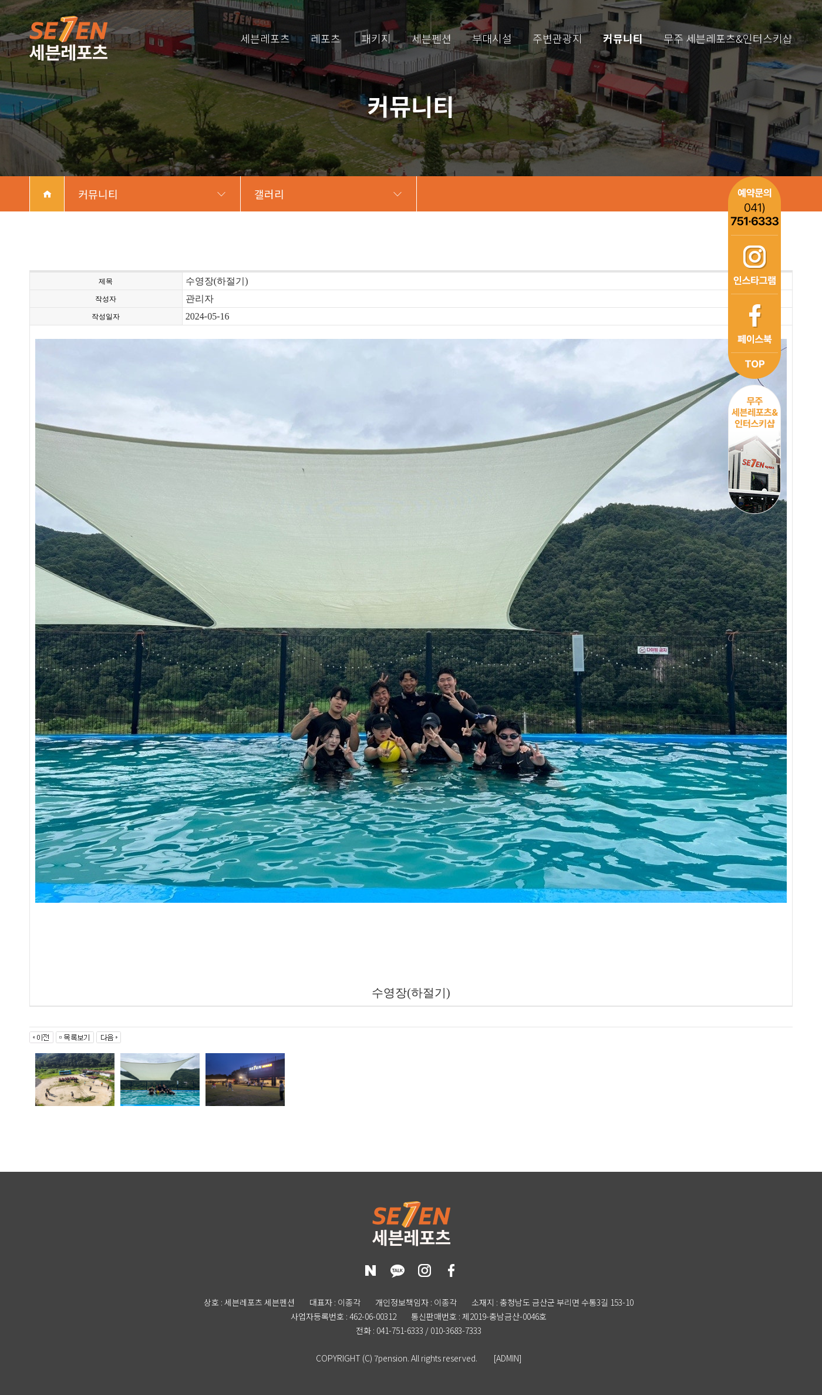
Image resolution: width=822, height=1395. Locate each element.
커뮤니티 (623, 38)
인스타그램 (754, 264)
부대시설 (492, 38)
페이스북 (754, 323)
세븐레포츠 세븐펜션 (68, 38)
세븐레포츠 (265, 38)
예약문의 (754, 205)
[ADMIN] (507, 1358)
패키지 (376, 38)
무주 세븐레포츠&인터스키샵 (728, 38)
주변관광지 (557, 38)
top (754, 365)
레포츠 (326, 38)
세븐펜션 (432, 38)
